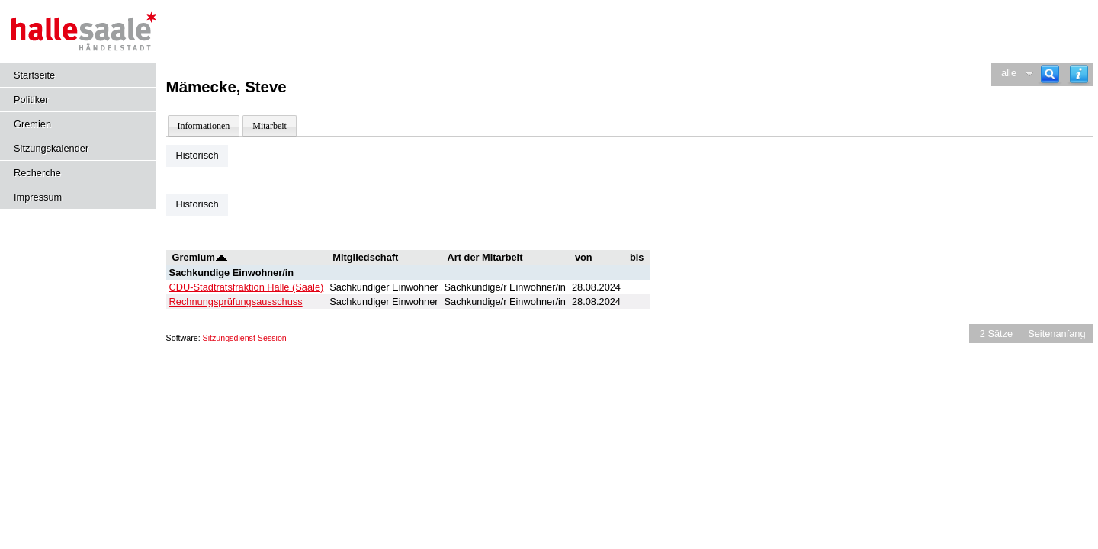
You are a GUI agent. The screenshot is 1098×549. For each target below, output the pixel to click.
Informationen (204, 125)
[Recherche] (1049, 74)
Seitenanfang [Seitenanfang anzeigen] (1056, 333)
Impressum (38, 197)
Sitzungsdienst (229, 337)
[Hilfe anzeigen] (1078, 74)
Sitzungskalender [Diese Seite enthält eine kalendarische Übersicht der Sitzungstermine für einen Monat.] (51, 148)
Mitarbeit (269, 125)
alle (1008, 73)
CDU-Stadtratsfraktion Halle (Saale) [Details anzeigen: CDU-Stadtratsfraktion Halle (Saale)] (246, 287)
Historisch (196, 155)
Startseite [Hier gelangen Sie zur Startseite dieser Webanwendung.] (34, 75)
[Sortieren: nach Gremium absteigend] (221, 257)
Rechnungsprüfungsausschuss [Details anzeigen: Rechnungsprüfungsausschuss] (236, 301)
